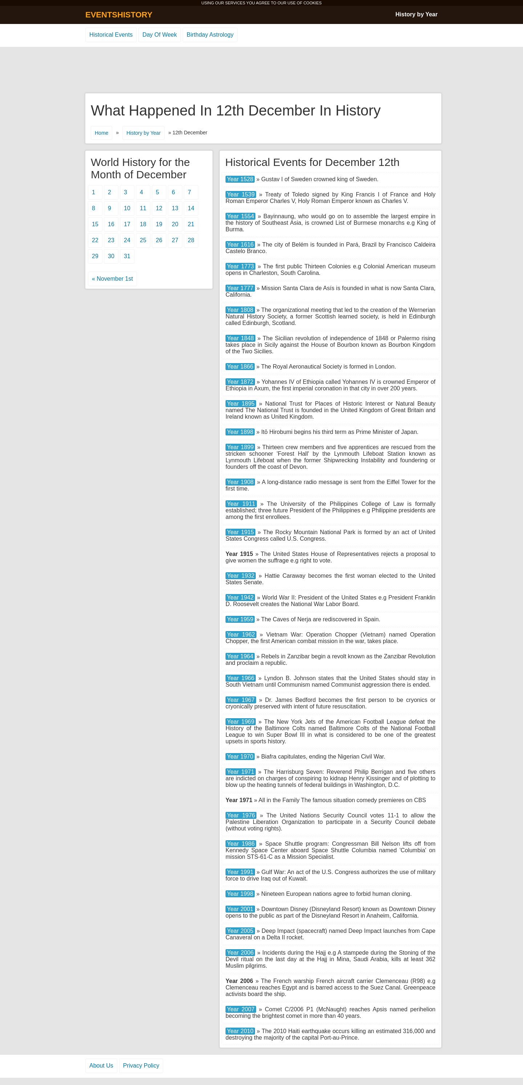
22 (95, 240)
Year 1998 (240, 894)
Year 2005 (240, 931)
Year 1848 (240, 338)
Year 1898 (240, 432)
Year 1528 (240, 179)
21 (191, 224)
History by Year (417, 14)
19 (159, 224)
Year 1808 (240, 310)
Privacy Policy (141, 1065)
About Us (101, 1065)
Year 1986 (241, 844)
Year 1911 (241, 504)
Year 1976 (241, 815)
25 (143, 240)
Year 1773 (240, 266)
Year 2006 (240, 953)
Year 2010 (240, 1031)
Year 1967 (241, 700)
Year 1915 (240, 532)
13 (175, 208)
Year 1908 (240, 482)
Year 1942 (240, 597)
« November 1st (112, 279)
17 (127, 224)
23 (111, 240)
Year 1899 (240, 447)
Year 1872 (240, 382)
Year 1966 (240, 678)
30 (111, 256)
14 (191, 208)
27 (175, 240)
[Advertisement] (261, 70)
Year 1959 (240, 619)
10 (127, 208)
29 (95, 256)
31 (127, 256)
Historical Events (111, 35)
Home (101, 133)
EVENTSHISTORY (119, 14)
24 (127, 240)
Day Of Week (159, 35)
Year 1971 (240, 772)
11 (143, 208)
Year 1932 (240, 576)
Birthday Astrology (210, 35)
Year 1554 (240, 216)
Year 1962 (241, 634)
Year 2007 (241, 1009)
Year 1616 (240, 244)
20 (175, 224)
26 (159, 240)
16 (111, 224)
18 (143, 224)
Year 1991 (240, 872)
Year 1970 (240, 756)
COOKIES (312, 3)
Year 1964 (240, 656)
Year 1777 (240, 288)
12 (159, 208)
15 (95, 224)
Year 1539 (241, 194)
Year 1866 (240, 366)
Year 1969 (240, 722)
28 (191, 240)
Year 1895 (241, 404)
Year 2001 (240, 909)
